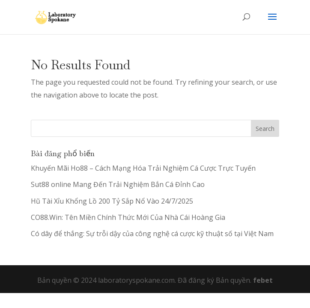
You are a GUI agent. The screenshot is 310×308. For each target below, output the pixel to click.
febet (263, 280)
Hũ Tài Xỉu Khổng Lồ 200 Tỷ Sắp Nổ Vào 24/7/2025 (112, 201)
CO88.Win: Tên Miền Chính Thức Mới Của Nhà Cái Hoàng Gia (128, 217)
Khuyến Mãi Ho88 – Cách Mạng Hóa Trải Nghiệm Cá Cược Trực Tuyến (143, 168)
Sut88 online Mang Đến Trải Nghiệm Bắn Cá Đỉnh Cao (118, 184)
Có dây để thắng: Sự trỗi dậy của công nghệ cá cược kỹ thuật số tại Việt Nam (152, 233)
